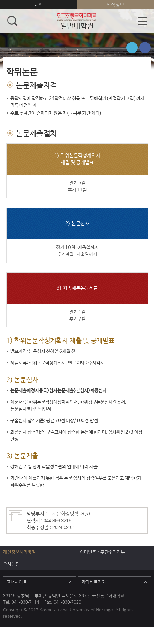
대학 (38, 4)
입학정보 (115, 4)
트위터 (132, 47)
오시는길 (11, 563)
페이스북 (145, 47)
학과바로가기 (114, 581)
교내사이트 (39, 581)
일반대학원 (76, 21)
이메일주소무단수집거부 (102, 551)
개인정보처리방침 (19, 551)
